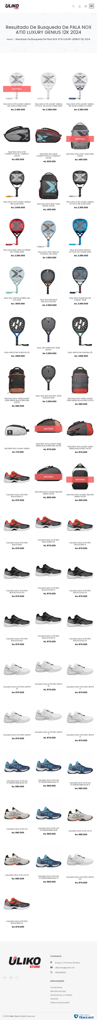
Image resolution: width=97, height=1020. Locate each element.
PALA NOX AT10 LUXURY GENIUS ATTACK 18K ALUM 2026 (80, 204)
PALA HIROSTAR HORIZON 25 (17, 353)
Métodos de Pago (58, 991)
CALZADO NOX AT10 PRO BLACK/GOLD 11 (48, 590)
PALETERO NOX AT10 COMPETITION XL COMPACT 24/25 (17, 155)
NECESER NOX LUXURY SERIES (17, 449)
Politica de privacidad (59, 1002)
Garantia (54, 999)
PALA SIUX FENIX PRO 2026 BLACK (48, 350)
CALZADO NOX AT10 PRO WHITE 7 (48, 734)
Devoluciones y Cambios (61, 995)
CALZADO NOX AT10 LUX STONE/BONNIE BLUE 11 (48, 878)
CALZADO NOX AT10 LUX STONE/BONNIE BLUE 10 (48, 782)
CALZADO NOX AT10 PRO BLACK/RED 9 (80, 545)
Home (9, 39)
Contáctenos (56, 987)
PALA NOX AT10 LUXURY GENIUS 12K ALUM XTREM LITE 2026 (80, 105)
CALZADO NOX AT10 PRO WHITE (16, 736)
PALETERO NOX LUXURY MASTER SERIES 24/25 (48, 494)
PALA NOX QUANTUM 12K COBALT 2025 (80, 300)
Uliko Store (14, 1016)
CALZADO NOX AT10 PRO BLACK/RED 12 (17, 923)
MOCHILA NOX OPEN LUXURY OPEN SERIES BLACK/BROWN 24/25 (17, 402)
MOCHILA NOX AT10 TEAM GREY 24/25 (80, 156)
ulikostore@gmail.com (65, 967)
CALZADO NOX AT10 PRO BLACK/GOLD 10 (80, 593)
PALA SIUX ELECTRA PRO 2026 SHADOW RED (48, 398)
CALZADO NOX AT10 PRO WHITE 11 (80, 689)
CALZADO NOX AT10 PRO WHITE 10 (16, 689)
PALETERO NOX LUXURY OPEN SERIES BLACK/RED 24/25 (80, 449)
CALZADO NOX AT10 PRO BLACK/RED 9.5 (48, 542)
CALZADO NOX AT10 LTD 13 (17, 876)
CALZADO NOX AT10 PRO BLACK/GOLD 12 (80, 641)
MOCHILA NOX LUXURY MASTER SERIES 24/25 (80, 497)
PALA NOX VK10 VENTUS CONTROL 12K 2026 (48, 254)
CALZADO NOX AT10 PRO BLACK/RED (17, 545)
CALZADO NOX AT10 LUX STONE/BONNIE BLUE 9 (80, 785)
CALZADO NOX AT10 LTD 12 (80, 832)
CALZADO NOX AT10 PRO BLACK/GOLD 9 (48, 638)
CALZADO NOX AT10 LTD (16, 830)
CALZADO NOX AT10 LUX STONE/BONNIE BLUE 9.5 (16, 783)
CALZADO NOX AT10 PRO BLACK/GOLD (17, 641)
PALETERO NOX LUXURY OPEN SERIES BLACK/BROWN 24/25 (48, 446)
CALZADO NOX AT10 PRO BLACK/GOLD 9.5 (17, 593)
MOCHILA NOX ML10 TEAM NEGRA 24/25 (48, 206)
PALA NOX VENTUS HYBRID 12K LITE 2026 (17, 300)
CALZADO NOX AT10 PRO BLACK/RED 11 (17, 497)
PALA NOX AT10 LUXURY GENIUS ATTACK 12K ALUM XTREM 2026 (48, 105)
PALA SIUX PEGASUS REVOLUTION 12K (48, 302)
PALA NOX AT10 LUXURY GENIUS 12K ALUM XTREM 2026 (17, 105)
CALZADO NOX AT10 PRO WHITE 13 (48, 686)
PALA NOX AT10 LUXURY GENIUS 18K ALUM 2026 (17, 204)
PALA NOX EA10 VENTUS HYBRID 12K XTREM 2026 (17, 252)
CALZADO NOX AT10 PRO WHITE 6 (80, 737)
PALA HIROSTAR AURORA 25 (80, 353)
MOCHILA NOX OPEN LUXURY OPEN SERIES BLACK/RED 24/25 (80, 401)
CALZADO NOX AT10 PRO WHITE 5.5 (80, 879)
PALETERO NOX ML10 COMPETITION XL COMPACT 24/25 (49, 157)
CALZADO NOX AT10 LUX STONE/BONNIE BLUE (48, 830)
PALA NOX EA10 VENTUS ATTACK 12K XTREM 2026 (80, 252)
